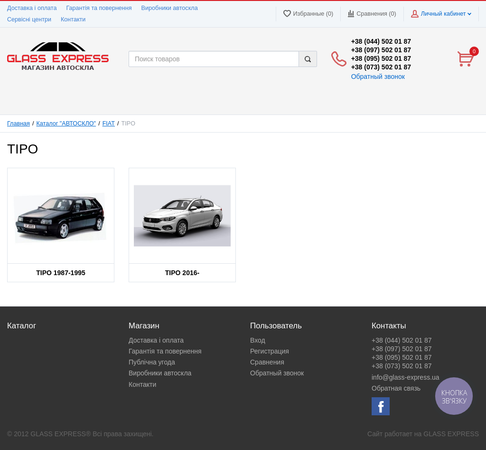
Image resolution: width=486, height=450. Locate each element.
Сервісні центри (29, 19)
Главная (18, 123)
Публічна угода (152, 362)
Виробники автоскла (169, 8)
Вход (257, 340)
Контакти (73, 19)
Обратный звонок (378, 76)
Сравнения (267, 362)
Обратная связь (396, 388)
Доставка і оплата (31, 8)
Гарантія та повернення (98, 8)
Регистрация (269, 351)
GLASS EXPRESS (451, 434)
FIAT (109, 123)
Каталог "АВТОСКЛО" (66, 123)
